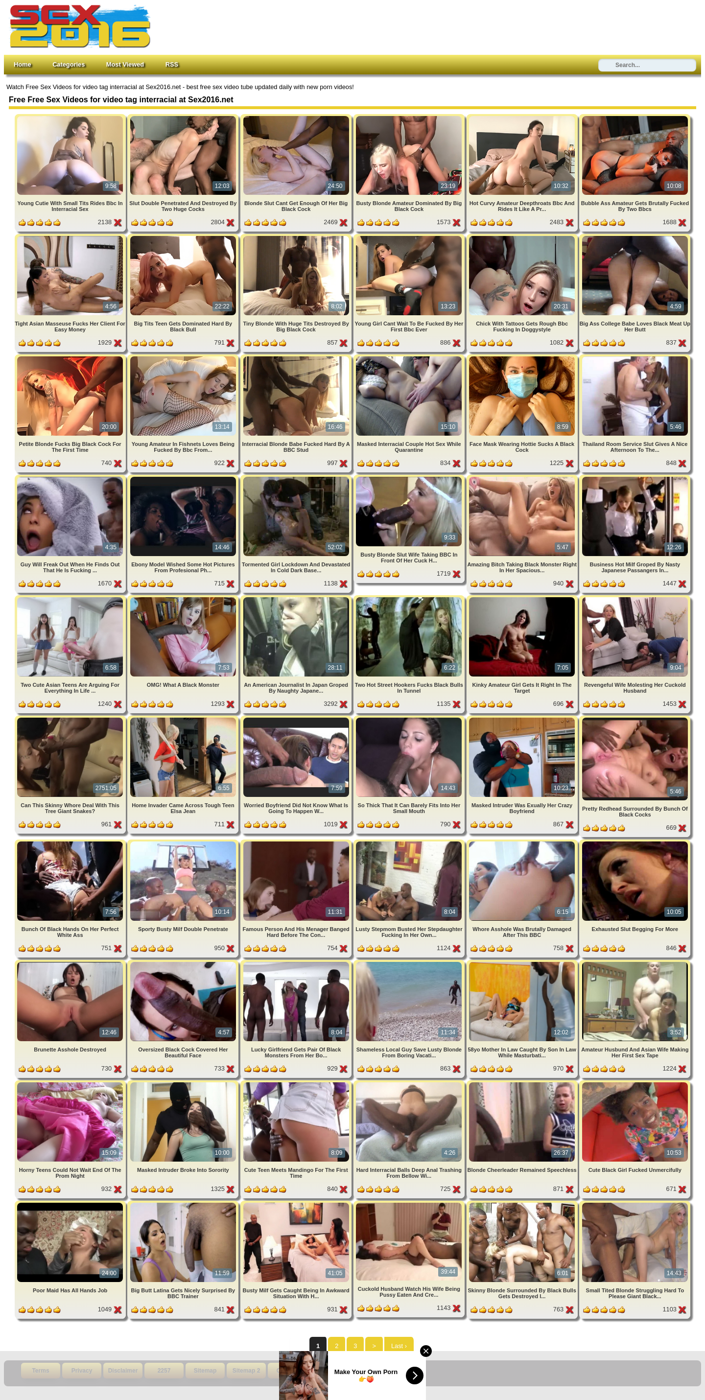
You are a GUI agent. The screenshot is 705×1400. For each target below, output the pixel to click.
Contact (288, 1370)
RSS (171, 64)
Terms (40, 1370)
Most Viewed (125, 64)
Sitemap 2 (246, 1370)
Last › (399, 1346)
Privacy (82, 1370)
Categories (68, 64)
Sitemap (205, 1370)
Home (22, 64)
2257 (164, 1370)
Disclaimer (123, 1370)
